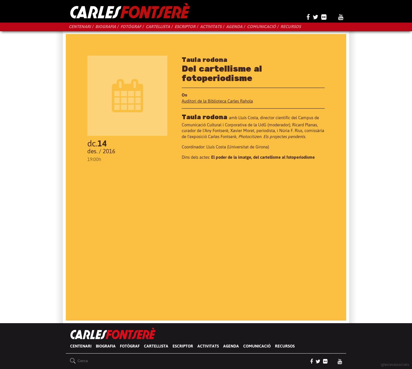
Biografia (105, 26)
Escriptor (185, 26)
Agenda (234, 26)
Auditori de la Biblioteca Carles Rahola (217, 101)
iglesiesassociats (395, 364)
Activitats (210, 26)
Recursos (290, 26)
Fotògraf (130, 26)
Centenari (80, 26)
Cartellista (158, 26)
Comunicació (261, 26)
